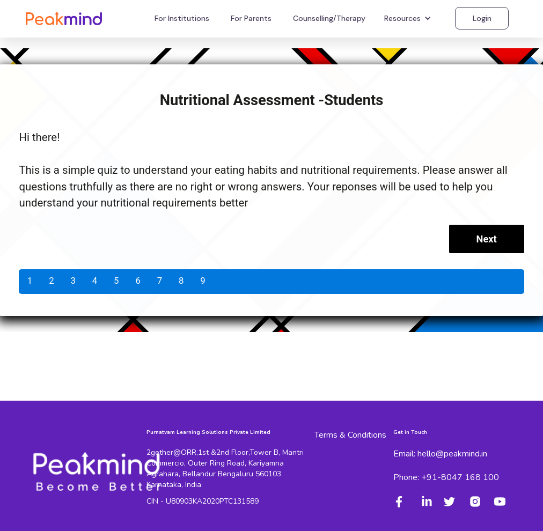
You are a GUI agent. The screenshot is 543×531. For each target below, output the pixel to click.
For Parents (251, 18)
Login (482, 18)
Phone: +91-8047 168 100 (446, 477)
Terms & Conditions (350, 435)
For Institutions (182, 18)
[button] (409, 18)
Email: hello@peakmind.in (440, 454)
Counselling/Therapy (329, 18)
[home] (64, 18)
